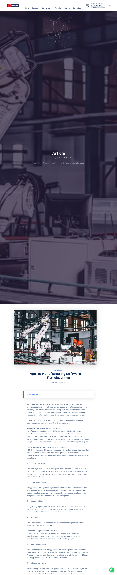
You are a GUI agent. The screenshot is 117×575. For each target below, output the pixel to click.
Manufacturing (58, 370)
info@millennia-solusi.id (98, 7)
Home (27, 8)
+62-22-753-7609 (96, 5)
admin (55, 382)
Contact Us (77, 8)
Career (67, 8)
